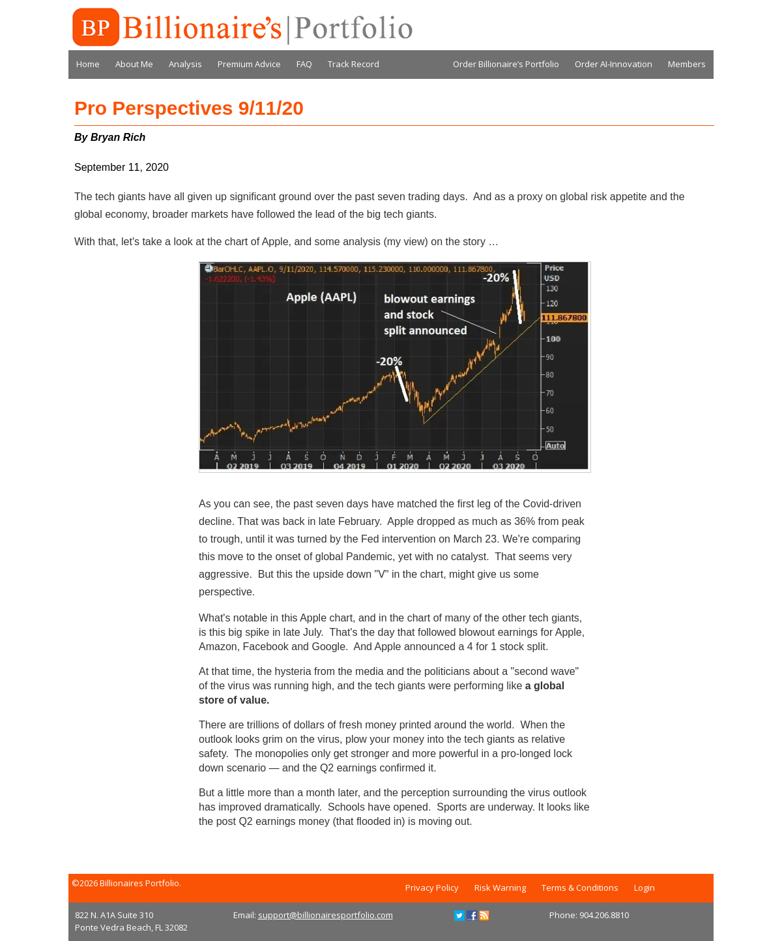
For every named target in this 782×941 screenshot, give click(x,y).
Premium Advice (249, 64)
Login (644, 887)
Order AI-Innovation (613, 64)
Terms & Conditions (580, 887)
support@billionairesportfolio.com (325, 915)
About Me (134, 64)
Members (687, 64)
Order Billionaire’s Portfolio (506, 64)
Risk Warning (500, 887)
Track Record (353, 64)
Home (88, 64)
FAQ (304, 64)
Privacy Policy (432, 887)
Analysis (185, 64)
